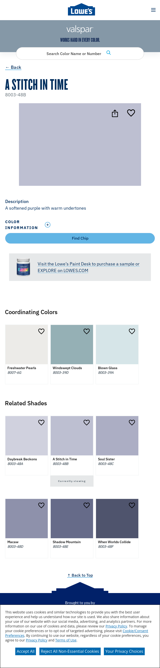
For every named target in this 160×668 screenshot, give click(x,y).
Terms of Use (66, 640)
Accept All (25, 651)
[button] (153, 9)
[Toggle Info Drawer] (99, 224)
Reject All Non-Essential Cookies (70, 651)
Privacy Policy (116, 626)
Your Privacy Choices (124, 651)
